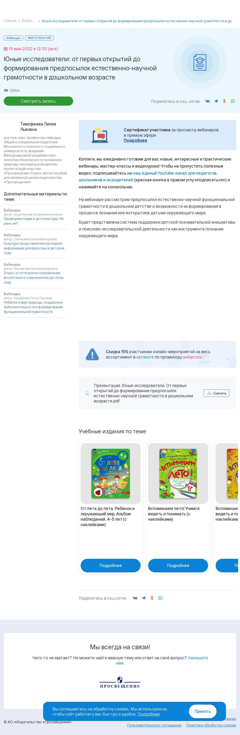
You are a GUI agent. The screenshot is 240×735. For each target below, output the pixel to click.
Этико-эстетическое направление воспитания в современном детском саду (34, 277)
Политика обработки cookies (211, 725)
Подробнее (135, 140)
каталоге (145, 356)
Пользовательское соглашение (154, 725)
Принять (203, 711)
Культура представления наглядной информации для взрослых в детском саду (34, 248)
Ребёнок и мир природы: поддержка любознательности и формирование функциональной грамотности (33, 307)
